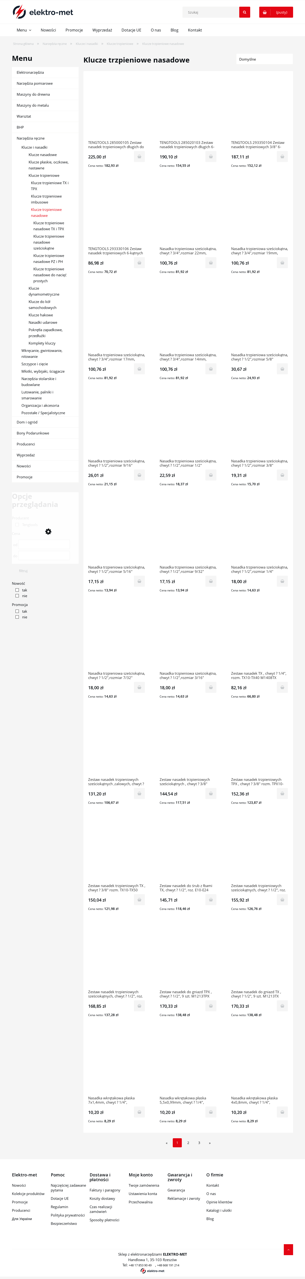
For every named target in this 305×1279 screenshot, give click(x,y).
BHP (20, 127)
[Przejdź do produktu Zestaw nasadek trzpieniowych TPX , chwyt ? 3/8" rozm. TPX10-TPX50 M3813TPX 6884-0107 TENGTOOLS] (259, 745)
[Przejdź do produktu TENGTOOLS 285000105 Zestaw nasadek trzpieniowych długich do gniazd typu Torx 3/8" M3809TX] (116, 108)
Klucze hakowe (41, 315)
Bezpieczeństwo (64, 1223)
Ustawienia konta (143, 1193)
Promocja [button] (20, 604)
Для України (22, 1218)
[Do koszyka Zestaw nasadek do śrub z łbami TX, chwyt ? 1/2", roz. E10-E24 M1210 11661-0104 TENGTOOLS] (210, 899)
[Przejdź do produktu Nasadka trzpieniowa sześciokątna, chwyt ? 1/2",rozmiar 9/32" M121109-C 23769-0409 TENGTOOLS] (188, 532)
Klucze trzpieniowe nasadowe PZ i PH (48, 258)
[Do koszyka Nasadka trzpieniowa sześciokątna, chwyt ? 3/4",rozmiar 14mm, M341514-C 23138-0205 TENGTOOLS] (210, 368)
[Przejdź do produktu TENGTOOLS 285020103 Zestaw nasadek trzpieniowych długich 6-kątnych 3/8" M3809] (188, 108)
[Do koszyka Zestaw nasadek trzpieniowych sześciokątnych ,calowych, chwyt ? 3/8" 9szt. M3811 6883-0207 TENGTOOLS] (139, 793)
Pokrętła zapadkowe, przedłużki (46, 332)
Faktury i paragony (105, 1190)
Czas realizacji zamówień (101, 1209)
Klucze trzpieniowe (44, 175)
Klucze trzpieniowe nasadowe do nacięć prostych (49, 274)
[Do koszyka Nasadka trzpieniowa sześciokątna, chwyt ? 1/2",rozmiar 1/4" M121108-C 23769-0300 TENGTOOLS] (282, 581)
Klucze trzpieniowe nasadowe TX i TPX (48, 225)
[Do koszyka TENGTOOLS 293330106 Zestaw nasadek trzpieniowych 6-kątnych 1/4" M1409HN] (139, 262)
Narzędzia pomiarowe (35, 83)
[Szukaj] (244, 12)
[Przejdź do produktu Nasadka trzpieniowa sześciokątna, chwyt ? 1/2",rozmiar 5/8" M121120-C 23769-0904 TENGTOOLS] (259, 320)
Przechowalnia (140, 1202)
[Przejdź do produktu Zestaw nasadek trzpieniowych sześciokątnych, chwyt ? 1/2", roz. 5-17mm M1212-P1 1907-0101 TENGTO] (116, 957)
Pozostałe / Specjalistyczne (43, 412)
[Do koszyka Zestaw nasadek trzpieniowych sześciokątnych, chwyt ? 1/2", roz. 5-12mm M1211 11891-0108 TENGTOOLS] (282, 899)
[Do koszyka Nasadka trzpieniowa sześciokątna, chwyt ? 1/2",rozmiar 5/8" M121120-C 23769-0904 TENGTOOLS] (282, 368)
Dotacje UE (60, 1198)
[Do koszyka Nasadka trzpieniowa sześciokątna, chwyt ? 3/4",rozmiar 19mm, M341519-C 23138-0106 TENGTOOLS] (282, 262)
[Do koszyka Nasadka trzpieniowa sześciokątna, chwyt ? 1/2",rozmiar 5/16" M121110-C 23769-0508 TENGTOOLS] (139, 581)
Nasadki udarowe (43, 322)
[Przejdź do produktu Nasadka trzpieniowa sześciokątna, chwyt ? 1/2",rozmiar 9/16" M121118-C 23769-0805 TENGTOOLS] (116, 426)
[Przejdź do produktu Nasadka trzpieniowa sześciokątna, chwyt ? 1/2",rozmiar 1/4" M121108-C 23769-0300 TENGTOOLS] (259, 532)
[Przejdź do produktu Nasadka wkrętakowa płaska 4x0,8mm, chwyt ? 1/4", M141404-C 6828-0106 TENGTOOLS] (259, 1063)
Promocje (24, 477)
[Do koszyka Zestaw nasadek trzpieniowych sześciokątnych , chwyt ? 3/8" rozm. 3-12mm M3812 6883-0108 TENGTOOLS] (210, 793)
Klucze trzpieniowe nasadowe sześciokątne (48, 242)
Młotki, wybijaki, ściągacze (43, 371)
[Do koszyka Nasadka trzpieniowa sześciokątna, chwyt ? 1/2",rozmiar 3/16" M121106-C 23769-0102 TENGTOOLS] (210, 687)
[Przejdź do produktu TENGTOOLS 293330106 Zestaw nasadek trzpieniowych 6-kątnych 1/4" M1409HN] (116, 214)
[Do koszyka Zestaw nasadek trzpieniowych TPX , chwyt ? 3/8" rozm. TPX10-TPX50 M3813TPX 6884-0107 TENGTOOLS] (282, 793)
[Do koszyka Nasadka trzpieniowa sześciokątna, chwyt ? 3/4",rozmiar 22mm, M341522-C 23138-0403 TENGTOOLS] (210, 262)
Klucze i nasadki (34, 147)
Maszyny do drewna (33, 94)
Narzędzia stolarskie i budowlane (38, 381)
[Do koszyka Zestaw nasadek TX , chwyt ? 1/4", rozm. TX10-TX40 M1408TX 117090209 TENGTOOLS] (282, 687)
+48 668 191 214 (168, 1265)
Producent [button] (20, 518)
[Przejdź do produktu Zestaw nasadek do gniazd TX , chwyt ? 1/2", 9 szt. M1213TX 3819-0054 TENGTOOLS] (259, 957)
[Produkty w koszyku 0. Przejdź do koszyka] (276, 12)
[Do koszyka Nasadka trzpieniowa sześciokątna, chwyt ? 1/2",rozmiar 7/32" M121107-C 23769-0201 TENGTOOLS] (139, 687)
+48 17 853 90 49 (140, 1265)
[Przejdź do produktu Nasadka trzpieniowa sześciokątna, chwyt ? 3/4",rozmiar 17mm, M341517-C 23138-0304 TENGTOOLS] (116, 320)
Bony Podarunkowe (33, 433)
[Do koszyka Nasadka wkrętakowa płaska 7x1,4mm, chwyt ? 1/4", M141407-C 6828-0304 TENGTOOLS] (139, 1112)
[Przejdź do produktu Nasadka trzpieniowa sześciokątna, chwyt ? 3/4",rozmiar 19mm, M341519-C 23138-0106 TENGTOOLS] (259, 214)
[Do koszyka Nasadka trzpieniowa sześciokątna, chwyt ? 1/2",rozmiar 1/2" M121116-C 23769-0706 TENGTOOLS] (210, 475)
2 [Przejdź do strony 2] (188, 1142)
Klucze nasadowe (43, 154)
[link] (25, 524)
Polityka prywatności (68, 1215)
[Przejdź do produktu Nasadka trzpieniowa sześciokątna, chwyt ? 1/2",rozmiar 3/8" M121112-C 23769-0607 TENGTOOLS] (259, 426)
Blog (210, 1218)
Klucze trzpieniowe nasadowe (46, 212)
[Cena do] (44, 555)
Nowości (24, 466)
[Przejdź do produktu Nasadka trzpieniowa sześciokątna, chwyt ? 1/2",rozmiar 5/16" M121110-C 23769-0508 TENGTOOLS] (116, 532)
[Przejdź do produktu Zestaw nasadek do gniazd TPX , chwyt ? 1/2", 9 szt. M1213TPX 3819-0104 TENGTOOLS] (188, 957)
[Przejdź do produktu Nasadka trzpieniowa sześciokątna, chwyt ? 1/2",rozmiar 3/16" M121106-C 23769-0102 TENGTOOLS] (188, 639)
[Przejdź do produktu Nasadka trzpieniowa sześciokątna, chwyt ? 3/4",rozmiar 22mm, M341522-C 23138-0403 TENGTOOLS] (188, 214)
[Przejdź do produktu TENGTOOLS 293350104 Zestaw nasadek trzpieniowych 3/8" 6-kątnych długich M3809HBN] (259, 108)
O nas (211, 1193)
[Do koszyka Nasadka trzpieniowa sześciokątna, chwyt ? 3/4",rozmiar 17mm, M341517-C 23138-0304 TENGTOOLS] (139, 368)
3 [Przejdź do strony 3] (199, 1142)
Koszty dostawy (102, 1198)
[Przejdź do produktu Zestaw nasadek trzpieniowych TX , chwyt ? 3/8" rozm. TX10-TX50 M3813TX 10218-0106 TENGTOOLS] (116, 851)
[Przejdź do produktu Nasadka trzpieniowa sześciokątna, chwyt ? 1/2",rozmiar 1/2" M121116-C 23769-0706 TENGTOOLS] (188, 426)
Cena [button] (16, 533)
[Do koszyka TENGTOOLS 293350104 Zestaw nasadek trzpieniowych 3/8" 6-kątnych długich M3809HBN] (282, 156)
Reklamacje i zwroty (184, 1198)
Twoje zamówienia (144, 1185)
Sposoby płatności (104, 1219)
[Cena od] (44, 544)
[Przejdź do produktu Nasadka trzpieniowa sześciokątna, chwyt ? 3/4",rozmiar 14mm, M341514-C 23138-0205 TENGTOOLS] (188, 320)
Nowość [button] (18, 583)
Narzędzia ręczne (31, 138)
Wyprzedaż (26, 455)
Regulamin (59, 1206)
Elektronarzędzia (30, 72)
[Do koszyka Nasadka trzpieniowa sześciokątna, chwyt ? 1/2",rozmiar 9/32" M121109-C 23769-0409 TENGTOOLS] (210, 581)
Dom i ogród (27, 422)
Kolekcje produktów (28, 1193)
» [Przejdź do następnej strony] (210, 1143)
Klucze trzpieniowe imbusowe (46, 199)
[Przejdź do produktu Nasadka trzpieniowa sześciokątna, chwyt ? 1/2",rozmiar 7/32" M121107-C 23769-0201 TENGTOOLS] (116, 639)
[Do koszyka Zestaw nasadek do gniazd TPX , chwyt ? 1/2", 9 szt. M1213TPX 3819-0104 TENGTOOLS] (210, 1005)
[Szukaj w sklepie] (217, 12)
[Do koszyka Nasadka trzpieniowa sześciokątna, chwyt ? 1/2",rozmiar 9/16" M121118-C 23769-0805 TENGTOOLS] (139, 475)
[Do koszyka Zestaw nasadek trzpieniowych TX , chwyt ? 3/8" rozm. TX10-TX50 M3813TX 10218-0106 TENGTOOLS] (139, 899)
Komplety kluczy (42, 343)
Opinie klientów (219, 1202)
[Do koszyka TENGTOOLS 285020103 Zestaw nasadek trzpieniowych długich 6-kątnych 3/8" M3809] (210, 156)
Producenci (26, 444)
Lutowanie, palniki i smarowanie (37, 395)
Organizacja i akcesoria (40, 405)
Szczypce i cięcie (34, 363)
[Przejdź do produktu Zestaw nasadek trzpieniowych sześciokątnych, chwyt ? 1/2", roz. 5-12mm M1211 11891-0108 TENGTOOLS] (259, 851)
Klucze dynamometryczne (44, 291)
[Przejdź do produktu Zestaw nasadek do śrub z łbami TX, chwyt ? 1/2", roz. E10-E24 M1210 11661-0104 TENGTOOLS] (188, 851)
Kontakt (212, 1185)
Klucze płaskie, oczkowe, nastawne (49, 165)
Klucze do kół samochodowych (42, 304)
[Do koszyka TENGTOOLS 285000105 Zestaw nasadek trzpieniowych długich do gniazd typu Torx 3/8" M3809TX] (139, 156)
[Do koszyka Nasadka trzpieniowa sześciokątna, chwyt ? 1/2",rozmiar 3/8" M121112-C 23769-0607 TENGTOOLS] (282, 475)
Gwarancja (176, 1190)
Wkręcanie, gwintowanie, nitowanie (41, 353)
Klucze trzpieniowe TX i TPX (50, 185)
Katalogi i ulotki (219, 1210)
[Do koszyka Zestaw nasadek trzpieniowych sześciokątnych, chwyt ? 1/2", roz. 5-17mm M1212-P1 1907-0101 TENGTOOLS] (139, 1005)
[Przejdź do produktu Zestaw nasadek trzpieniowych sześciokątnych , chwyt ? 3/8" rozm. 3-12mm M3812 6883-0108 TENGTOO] (188, 745)
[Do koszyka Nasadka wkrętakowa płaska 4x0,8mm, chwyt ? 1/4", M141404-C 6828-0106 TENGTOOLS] (282, 1112)
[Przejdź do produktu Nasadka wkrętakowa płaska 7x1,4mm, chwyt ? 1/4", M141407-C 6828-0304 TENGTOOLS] (116, 1063)
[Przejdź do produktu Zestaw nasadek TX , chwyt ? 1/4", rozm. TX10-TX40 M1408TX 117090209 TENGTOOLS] (259, 639)
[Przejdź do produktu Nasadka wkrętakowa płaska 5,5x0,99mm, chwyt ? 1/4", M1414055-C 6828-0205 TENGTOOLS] (188, 1063)
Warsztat (24, 116)
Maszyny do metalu (33, 105)
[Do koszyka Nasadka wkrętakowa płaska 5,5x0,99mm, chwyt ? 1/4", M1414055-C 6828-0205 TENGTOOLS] (210, 1112)
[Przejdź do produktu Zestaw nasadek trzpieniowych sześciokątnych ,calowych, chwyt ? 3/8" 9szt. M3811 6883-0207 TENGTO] (116, 745)
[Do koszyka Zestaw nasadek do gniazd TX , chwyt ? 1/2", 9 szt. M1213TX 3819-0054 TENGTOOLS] (282, 1005)
